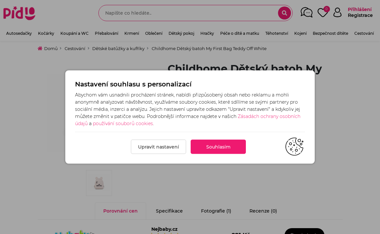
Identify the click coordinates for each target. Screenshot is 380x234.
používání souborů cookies (123, 123)
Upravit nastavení (158, 147)
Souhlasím (218, 147)
